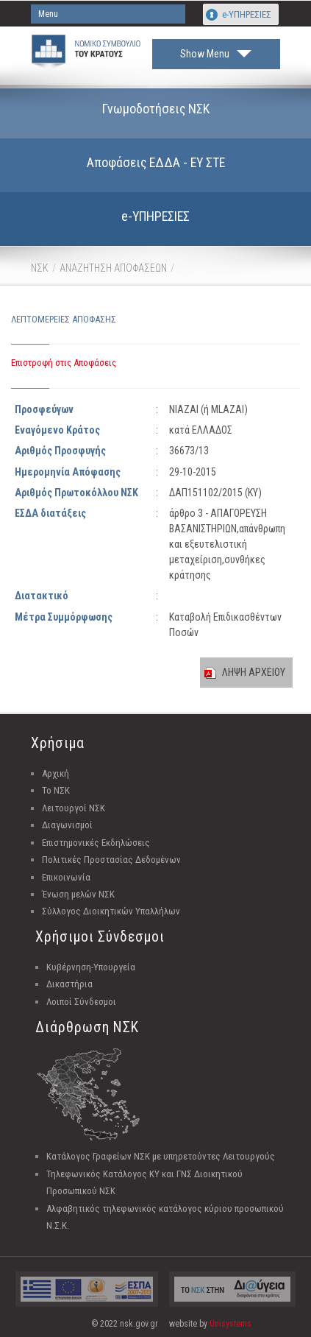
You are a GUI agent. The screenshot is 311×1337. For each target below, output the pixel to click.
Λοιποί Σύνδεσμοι (81, 1001)
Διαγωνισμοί (67, 824)
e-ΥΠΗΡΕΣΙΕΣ (246, 14)
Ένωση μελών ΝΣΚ (78, 894)
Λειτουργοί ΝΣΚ (73, 808)
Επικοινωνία (66, 877)
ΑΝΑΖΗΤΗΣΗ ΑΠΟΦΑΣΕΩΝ (113, 268)
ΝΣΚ (40, 268)
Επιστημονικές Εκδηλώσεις (96, 842)
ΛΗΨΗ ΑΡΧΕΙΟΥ (253, 672)
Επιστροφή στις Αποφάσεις (63, 362)
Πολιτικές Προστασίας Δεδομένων (111, 859)
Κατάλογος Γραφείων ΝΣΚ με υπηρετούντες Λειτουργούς (160, 1156)
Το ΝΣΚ (56, 790)
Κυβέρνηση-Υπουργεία (90, 967)
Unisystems (230, 1324)
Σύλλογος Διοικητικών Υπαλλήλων (111, 911)
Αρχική (55, 773)
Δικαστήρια (69, 983)
